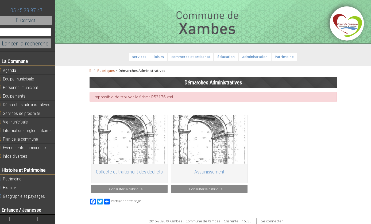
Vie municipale (17, 122)
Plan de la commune (22, 139)
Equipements (16, 96)
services (141, 56)
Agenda (11, 70)
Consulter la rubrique (130, 189)
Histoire (11, 187)
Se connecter (273, 221)
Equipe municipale (20, 79)
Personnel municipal (22, 87)
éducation (228, 56)
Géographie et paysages (25, 196)
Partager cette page (124, 201)
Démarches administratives (28, 104)
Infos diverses (17, 156)
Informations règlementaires (29, 130)
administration (256, 56)
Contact (29, 20)
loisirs (161, 56)
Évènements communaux (26, 147)
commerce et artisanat (192, 56)
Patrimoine (14, 178)
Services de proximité (23, 113)
